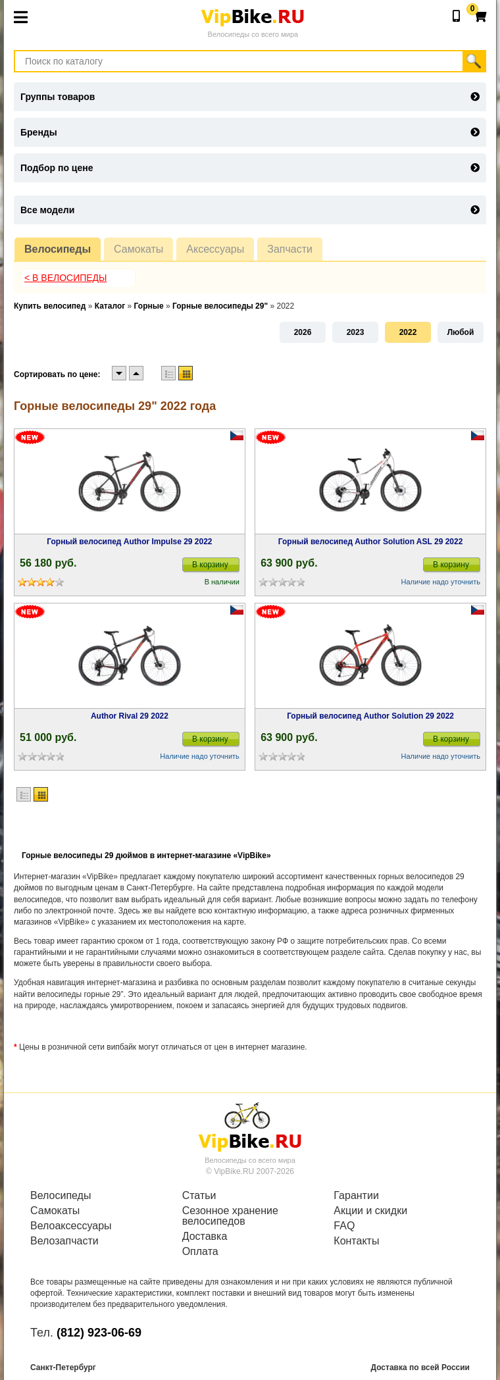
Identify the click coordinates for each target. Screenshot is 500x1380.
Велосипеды (57, 249)
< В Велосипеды (65, 277)
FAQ (344, 1226)
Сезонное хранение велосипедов (230, 1216)
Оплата (200, 1251)
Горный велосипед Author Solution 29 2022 (370, 716)
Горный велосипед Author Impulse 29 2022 (129, 541)
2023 (355, 332)
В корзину (210, 564)
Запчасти (289, 249)
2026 (303, 332)
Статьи (199, 1195)
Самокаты (138, 249)
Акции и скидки (370, 1211)
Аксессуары (215, 249)
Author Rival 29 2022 (129, 716)
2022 (408, 332)
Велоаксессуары (71, 1226)
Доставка (205, 1236)
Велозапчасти (64, 1241)
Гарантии (356, 1195)
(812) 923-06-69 (99, 1332)
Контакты (356, 1241)
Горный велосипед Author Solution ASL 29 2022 (370, 541)
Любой (460, 332)
